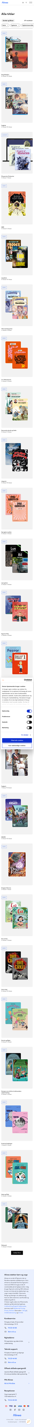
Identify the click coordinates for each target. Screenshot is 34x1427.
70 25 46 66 (12, 1328)
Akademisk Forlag (19, 1308)
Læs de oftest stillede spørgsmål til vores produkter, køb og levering (15, 1373)
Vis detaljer (24, 735)
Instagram (10, 1410)
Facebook (15, 1410)
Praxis (6, 1310)
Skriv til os (12, 1332)
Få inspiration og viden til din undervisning (13, 1342)
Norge (24, 1310)
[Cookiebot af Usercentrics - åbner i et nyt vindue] (24, 680)
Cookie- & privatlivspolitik (21, 1419)
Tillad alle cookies (17, 740)
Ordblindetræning (10, 1313)
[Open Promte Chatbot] (28, 1421)
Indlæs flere (17, 1253)
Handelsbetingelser (12, 1422)
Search (26, 2)
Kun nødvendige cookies (17, 745)
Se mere (17, 53)
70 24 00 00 (12, 1400)
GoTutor (11, 1310)
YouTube (19, 1410)
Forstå (20, 1313)
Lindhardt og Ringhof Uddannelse (15, 1306)
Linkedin (23, 1410)
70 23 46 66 (12, 1359)
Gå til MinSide (9, 1383)
